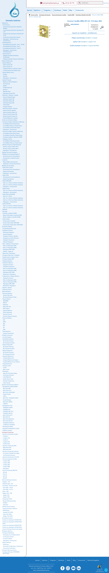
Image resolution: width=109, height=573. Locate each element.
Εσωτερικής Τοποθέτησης (9, 548)
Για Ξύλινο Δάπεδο (7, 538)
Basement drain (6, 91)
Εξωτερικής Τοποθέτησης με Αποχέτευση (13, 546)
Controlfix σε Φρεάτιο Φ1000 (10, 213)
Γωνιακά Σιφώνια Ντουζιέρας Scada (11, 70)
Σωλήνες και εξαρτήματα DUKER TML (12, 525)
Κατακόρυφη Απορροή (8, 339)
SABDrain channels (7, 430)
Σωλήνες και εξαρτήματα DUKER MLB (12, 527)
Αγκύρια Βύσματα (6, 291)
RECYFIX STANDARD (9, 392)
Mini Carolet (6, 369)
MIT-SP (5, 302)
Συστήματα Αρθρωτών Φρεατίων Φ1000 (12, 137)
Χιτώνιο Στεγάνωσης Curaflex (59, 15)
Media (65, 10)
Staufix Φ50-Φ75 (7, 203)
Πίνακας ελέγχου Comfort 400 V (11, 148)
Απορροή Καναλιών (7, 363)
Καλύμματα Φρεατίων (7, 531)
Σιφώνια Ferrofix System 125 (10, 112)
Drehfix (5, 85)
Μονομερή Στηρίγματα (8, 232)
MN (4, 320)
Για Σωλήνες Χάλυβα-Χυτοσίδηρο (11, 453)
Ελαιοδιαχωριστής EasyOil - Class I (11, 46)
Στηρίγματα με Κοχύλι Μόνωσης (11, 238)
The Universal (6, 83)
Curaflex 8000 (71, 15)
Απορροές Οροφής (7, 106)
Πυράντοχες (6, 544)
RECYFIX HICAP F (8, 421)
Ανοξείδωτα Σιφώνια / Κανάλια (10, 108)
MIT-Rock (5, 304)
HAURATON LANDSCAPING (10, 386)
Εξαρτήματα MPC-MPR (9, 249)
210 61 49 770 (69, 3)
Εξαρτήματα (5, 371)
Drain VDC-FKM (7, 514)
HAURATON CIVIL (7, 405)
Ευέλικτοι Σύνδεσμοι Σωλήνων (9, 480)
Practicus (5, 76)
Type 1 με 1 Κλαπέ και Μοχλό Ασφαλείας (13, 182)
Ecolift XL (5, 160)
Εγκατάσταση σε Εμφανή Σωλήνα (11, 158)
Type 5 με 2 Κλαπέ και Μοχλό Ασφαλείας (13, 207)
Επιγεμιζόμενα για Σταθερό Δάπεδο (11, 534)
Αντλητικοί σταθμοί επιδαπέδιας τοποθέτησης (13, 122)
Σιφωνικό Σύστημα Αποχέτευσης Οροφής (12, 529)
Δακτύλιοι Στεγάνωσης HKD (9, 445)
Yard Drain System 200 (8, 101)
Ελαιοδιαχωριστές (7, 42)
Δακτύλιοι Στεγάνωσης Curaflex (10, 434)
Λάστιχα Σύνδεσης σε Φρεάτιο (10, 508)
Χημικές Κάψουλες (7, 310)
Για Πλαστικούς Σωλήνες (9, 455)
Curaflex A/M (6, 442)
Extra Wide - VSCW (8, 487)
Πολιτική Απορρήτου (93, 560)
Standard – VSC (6, 481)
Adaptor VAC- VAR (7, 493)
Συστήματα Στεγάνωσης (45, 15)
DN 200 (5, 478)
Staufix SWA (6, 175)
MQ (4, 323)
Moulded (5, 502)
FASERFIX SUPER (7, 407)
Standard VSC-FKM (8, 512)
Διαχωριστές (5, 23)
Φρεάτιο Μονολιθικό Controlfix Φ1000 (12, 215)
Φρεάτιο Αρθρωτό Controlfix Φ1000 (11, 217)
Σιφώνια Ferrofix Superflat (9, 110)
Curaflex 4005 (6, 464)
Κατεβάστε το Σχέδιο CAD (88, 41)
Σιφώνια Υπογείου (7, 80)
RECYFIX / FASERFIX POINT (10, 398)
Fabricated (5, 504)
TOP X (4, 396)
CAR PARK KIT (7, 377)
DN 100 (5, 472)
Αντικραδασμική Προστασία (9, 228)
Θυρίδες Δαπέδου (7, 542)
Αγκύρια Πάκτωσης (7, 295)
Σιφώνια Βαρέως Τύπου (8, 72)
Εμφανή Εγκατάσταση (8, 171)
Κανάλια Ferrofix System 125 (10, 116)
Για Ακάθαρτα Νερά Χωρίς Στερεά (11, 123)
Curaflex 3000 (6, 460)
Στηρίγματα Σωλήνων (8, 230)
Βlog (71, 10)
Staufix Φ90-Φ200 (7, 181)
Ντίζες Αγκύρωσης (7, 312)
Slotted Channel (7, 394)
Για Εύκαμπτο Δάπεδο (8, 536)
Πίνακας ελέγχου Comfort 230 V (11, 146)
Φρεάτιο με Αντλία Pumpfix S (10, 81)
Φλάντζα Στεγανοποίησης (9, 506)
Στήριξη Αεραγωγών (7, 261)
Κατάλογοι (57, 10)
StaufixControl (6, 188)
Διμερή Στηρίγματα (7, 234)
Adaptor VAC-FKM (7, 516)
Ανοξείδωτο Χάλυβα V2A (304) (83, 15)
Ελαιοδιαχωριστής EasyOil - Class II (11, 48)
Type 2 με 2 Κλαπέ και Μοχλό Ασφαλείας (13, 184)
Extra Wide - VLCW (8, 489)
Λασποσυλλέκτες (7, 53)
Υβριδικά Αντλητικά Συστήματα (9, 152)
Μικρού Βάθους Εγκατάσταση (10, 162)
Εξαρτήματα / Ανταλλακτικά (9, 540)
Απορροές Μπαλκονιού (8, 356)
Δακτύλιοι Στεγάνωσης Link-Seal (10, 451)
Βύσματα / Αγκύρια (7, 287)
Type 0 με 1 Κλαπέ (7, 196)
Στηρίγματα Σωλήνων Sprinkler (10, 236)
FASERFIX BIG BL (8, 413)
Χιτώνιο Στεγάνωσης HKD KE (10, 470)
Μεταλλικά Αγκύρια (7, 293)
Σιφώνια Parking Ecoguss (9, 97)
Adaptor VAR (6, 497)
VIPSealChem (6, 510)
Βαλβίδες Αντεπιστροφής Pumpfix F (11, 154)
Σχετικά (29, 10)
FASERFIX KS (6, 409)
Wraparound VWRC (7, 499)
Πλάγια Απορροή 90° (8, 344)
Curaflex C (5, 436)
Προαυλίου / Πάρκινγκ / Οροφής (10, 95)
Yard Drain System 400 (8, 102)
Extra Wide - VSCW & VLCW (10, 485)
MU (4, 325)
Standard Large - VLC (8, 483)
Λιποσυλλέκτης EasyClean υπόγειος (11, 37)
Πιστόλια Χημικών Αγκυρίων (10, 316)
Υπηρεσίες (48, 10)
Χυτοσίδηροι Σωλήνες (7, 518)
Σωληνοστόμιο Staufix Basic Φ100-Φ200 (13, 224)
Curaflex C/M (6, 438)
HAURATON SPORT (8, 426)
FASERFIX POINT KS (8, 422)
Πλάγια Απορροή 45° (8, 350)
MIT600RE (6, 301)
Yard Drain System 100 (8, 99)
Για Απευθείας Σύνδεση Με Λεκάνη (11, 127)
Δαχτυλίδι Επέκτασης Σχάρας (10, 373)
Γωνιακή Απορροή (7, 337)
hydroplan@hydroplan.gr (51, 3)
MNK (4, 321)
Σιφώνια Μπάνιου (7, 63)
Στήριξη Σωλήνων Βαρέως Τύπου (10, 257)
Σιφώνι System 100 (7, 64)
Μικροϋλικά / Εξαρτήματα (9, 253)
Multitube (5, 209)
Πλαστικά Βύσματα (7, 318)
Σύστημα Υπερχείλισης (8, 381)
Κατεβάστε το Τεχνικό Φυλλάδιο (90, 45)
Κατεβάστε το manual (91, 38)
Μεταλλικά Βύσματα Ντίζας (9, 297)
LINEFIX (5, 403)
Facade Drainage (7, 400)
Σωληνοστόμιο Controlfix (9, 221)
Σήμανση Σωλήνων (7, 289)
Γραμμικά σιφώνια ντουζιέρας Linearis (12, 68)
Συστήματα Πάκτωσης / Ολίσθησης (11, 255)
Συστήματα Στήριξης (7, 226)
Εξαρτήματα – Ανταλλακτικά (10, 186)
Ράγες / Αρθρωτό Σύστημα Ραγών (11, 243)
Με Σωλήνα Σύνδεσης (8, 341)
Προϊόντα (38, 10)
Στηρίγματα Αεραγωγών (9, 240)
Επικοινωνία (80, 10)
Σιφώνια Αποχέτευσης (7, 61)
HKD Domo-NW (7, 449)
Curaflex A (5, 440)
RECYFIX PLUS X (7, 415)
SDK (4, 329)
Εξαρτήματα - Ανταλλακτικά (10, 78)
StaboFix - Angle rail (8, 251)
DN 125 (5, 474)
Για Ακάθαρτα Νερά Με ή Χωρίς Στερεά (12, 135)
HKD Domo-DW (7, 447)
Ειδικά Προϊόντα (7, 331)
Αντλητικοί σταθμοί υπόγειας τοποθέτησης (13, 131)
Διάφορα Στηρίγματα (8, 242)
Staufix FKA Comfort (8, 167)
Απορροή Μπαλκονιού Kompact (10, 360)
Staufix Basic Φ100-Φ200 (9, 194)
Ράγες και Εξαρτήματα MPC (10, 245)
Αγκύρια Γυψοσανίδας (8, 333)
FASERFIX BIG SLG (8, 411)
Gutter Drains (6, 104)
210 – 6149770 (37, 568)
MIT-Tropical (6, 308)
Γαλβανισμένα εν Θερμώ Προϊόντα (11, 276)
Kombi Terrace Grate (8, 379)
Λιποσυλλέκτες (6, 24)
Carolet (4, 367)
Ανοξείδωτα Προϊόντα (8, 262)
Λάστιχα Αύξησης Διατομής (9, 501)
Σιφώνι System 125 (7, 66)
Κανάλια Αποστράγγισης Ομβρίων (10, 384)
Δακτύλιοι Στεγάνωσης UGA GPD (11, 457)
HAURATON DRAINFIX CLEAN (11, 428)
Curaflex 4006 (6, 462)
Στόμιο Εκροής (6, 382)
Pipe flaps (5, 211)
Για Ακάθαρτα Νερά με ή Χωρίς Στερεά (12, 125)
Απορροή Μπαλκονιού (8, 358)
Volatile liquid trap (7, 87)
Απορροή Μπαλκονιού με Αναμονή (11, 361)
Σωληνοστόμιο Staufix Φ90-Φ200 (11, 222)
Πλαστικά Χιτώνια (7, 314)
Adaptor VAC (6, 495)
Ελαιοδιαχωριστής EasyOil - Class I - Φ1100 (13, 44)
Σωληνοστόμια (6, 219)
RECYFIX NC (6, 417)
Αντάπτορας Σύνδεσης (8, 375)
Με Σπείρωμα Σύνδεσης (9, 342)
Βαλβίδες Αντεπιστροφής (8, 165)
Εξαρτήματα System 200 (9, 93)
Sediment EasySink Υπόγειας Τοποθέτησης (13, 59)
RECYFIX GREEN (7, 402)
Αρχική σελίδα (34, 15)
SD (4, 327)
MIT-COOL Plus (7, 306)
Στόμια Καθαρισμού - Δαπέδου (10, 118)
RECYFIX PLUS (7, 390)
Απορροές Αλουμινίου (7, 335)
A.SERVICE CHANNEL (9, 424)
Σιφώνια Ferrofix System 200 (10, 114)
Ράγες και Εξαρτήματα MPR (10, 247)
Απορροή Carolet (7, 365)
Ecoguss (5, 74)
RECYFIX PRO (7, 388)
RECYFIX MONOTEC (8, 419)
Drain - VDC (6, 491)
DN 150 (5, 476)
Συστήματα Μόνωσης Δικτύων (9, 550)
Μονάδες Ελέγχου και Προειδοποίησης (12, 144)
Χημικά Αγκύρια (6, 299)
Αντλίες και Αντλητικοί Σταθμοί (9, 120)
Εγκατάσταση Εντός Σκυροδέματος (11, 156)
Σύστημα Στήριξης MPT (8, 259)
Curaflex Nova (6, 443)
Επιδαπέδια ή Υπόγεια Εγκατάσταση (11, 163)
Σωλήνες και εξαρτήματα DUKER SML (12, 520)
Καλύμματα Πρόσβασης (8, 533)
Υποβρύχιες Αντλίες (7, 139)
